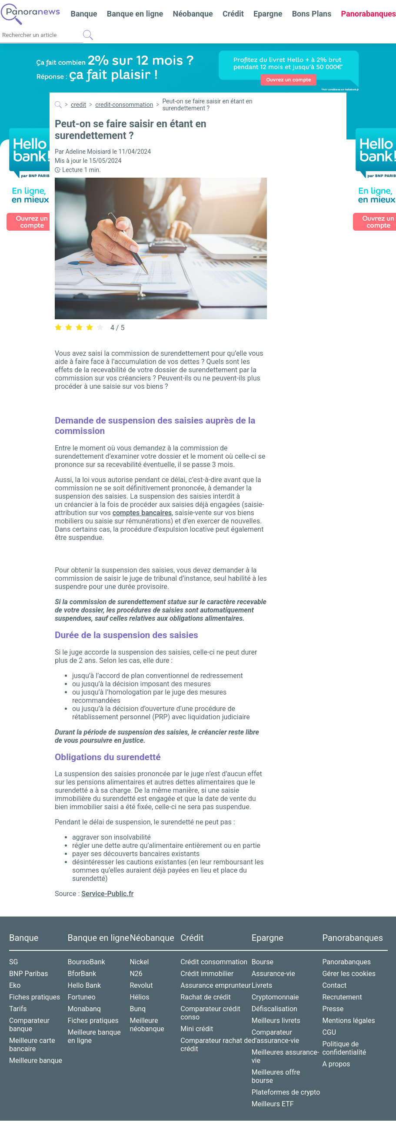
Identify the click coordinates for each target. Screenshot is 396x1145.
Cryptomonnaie (275, 997)
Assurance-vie (273, 974)
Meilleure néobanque (147, 1024)
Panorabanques (346, 962)
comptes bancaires (142, 513)
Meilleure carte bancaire (32, 1044)
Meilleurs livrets (276, 1020)
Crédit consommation (213, 962)
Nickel (139, 962)
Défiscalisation (274, 1009)
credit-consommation (124, 104)
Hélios (139, 997)
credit (78, 104)
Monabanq (84, 1009)
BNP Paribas (28, 974)
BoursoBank (86, 962)
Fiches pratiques (34, 997)
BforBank (82, 974)
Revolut (141, 985)
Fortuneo (82, 997)
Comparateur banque (29, 1024)
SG (13, 962)
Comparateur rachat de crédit (215, 1044)
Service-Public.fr (107, 894)
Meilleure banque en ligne (94, 1036)
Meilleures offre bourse (276, 1076)
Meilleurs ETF (273, 1104)
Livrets (262, 985)
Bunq (138, 1009)
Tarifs (18, 1009)
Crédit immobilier (206, 974)
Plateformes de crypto (286, 1092)
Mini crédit (196, 1029)
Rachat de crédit (205, 997)
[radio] (58, 327)
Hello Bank (84, 985)
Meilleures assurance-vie (285, 1056)
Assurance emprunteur (215, 985)
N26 (136, 974)
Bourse (262, 962)
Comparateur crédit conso (210, 1013)
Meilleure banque (35, 1060)
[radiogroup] (79, 327)
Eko (14, 985)
